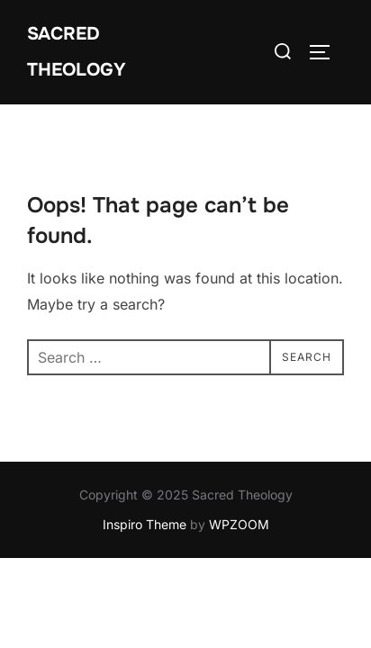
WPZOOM (239, 524)
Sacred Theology (76, 51)
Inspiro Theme (144, 524)
